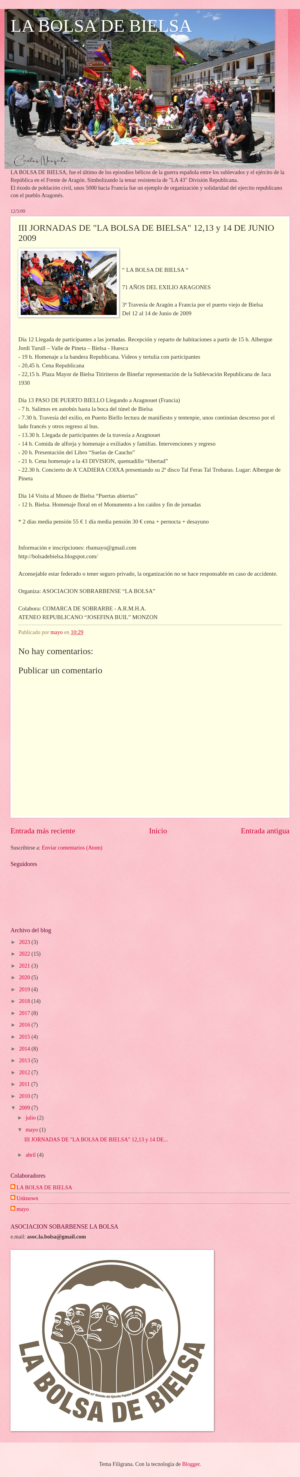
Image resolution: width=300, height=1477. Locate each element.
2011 (25, 1084)
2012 (25, 1072)
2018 (25, 1001)
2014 (25, 1049)
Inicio (158, 830)
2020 (25, 977)
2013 (25, 1060)
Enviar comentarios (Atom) (72, 848)
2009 (25, 1108)
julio (31, 1118)
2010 (25, 1096)
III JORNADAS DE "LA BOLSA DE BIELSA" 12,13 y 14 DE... (96, 1140)
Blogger (191, 1464)
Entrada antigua (265, 830)
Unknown (27, 1198)
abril (31, 1155)
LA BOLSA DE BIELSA (101, 26)
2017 (25, 1013)
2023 (25, 942)
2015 (25, 1037)
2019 (25, 989)
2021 (25, 966)
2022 (25, 954)
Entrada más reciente (42, 830)
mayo (32, 1130)
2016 (25, 1025)
